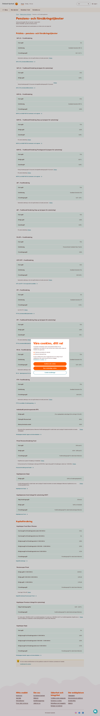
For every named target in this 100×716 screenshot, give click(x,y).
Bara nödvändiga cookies (50, 368)
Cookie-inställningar (50, 372)
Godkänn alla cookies (50, 364)
